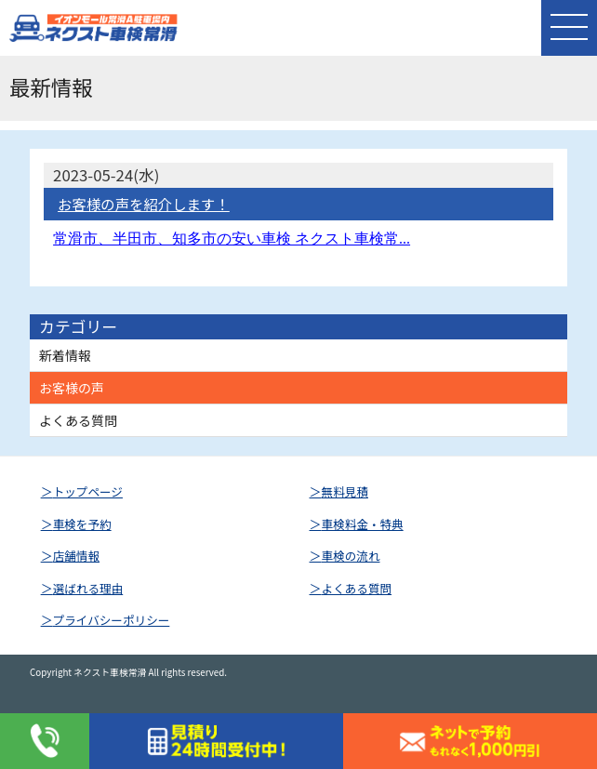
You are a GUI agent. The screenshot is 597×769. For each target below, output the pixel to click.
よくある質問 (78, 420)
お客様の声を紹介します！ (144, 203)
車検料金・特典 (363, 524)
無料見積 (345, 491)
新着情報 (65, 355)
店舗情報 (76, 555)
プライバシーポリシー (111, 620)
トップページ (88, 491)
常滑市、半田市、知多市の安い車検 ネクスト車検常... (231, 238)
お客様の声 (71, 387)
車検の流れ (351, 555)
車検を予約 (82, 524)
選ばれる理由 (88, 588)
